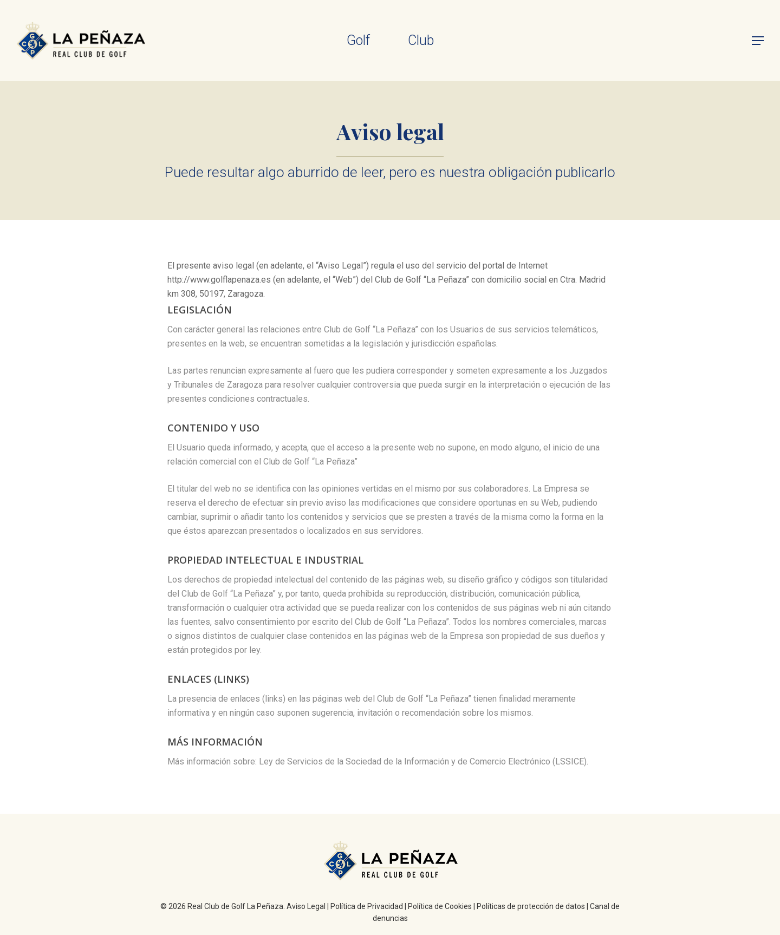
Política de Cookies (440, 906)
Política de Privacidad (366, 906)
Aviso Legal (306, 906)
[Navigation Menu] (758, 40)
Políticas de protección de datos (531, 906)
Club (421, 40)
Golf (358, 40)
